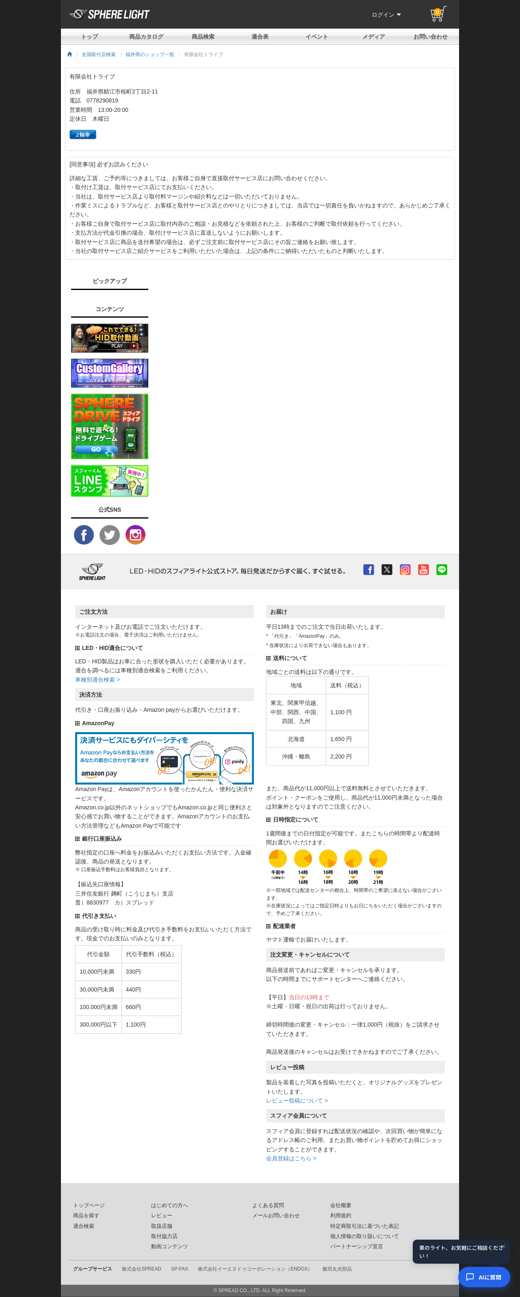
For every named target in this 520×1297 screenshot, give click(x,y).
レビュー (161, 1216)
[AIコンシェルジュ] (484, 1277)
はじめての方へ (169, 1205)
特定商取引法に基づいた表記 (364, 1226)
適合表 (260, 36)
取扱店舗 (161, 1226)
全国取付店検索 (99, 54)
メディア (373, 36)
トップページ (89, 1205)
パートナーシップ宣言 (356, 1246)
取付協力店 (164, 1236)
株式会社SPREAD (141, 1269)
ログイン (386, 14)
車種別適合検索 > (97, 679)
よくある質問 (268, 1205)
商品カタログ (146, 36)
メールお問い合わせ (276, 1216)
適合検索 (83, 1226)
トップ (89, 36)
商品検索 (203, 36)
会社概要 (340, 1205)
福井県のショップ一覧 (150, 54)
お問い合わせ (431, 36)
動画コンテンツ (169, 1246)
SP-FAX (179, 1269)
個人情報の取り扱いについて (364, 1236)
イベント (317, 36)
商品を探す (86, 1216)
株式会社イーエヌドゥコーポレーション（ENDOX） (255, 1269)
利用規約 (340, 1216)
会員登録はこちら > (291, 1158)
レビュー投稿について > (297, 1100)
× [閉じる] (503, 1246)
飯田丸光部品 (337, 1269)
